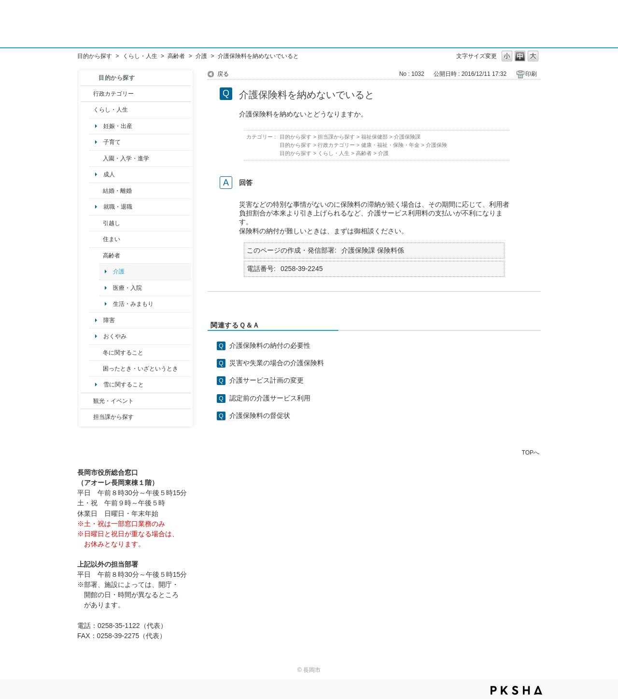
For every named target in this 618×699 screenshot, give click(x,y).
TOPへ (530, 452)
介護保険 (436, 145)
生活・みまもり (133, 303)
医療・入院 (127, 288)
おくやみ (114, 336)
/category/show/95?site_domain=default (96, 368)
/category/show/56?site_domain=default (96, 190)
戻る (223, 74)
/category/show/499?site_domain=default (96, 352)
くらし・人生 (140, 56)
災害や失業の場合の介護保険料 (276, 363)
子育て (112, 142)
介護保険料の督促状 (259, 415)
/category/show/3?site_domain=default (87, 93)
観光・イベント (113, 401)
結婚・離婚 (117, 190)
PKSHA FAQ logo (516, 690)
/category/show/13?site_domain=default (96, 255)
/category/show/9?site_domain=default (87, 417)
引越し (111, 223)
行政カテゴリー (113, 93)
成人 (109, 174)
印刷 (531, 74)
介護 (201, 56)
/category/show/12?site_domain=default (87, 109)
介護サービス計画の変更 (266, 380)
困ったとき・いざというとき (140, 368)
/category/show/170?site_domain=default (96, 239)
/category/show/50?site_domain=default (96, 158)
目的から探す (94, 56)
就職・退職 (117, 206)
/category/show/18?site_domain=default (87, 401)
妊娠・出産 (117, 126)
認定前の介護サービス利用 (269, 398)
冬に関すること (123, 352)
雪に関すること (123, 384)
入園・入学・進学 (126, 158)
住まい (111, 239)
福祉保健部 (374, 137)
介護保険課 (407, 137)
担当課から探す (113, 417)
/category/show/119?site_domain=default (96, 223)
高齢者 (176, 56)
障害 (109, 320)
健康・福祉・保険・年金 (390, 145)
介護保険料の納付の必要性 (269, 345)
